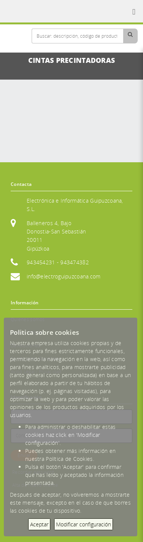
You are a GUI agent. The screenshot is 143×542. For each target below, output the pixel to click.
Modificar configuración (83, 524)
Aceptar (39, 524)
